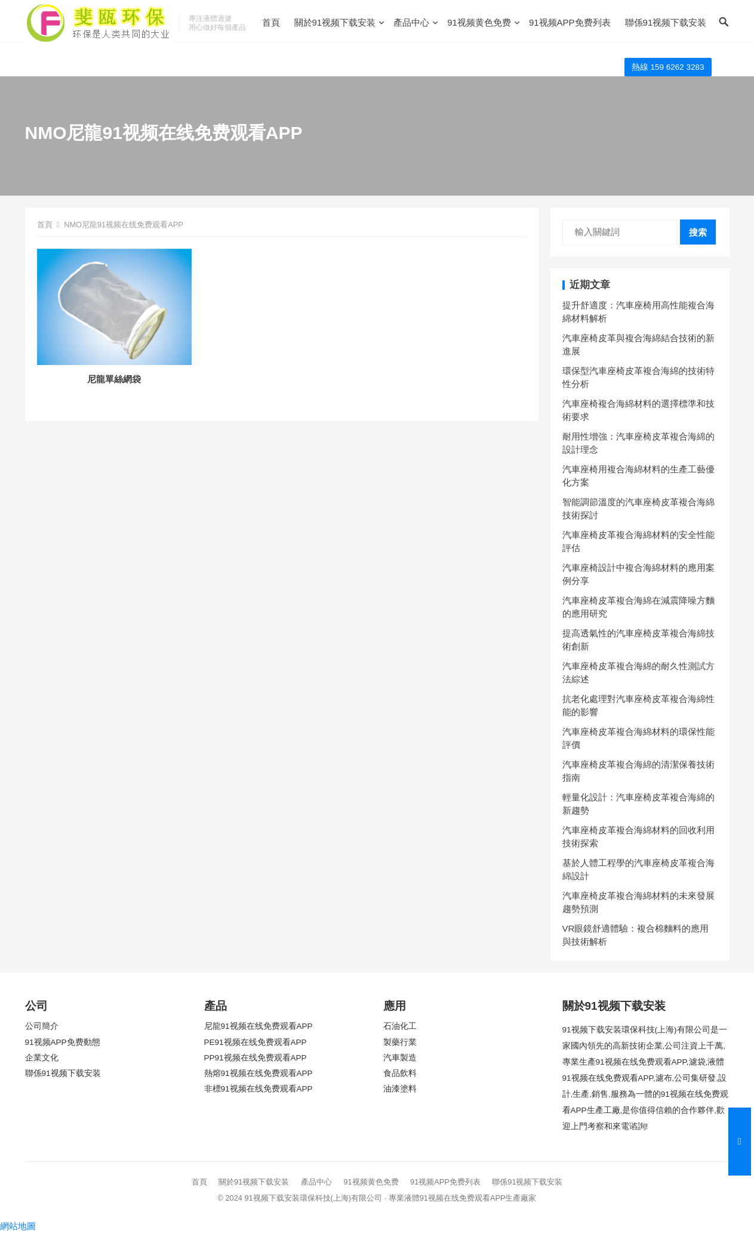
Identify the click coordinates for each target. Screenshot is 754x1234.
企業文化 (42, 1057)
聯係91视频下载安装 (666, 22)
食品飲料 (400, 1073)
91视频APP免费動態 (62, 1042)
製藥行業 (400, 1042)
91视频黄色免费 (479, 22)
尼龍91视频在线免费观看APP (258, 1026)
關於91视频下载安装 (335, 22)
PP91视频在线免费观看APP (255, 1057)
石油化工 (400, 1026)
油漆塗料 (400, 1088)
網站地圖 (18, 1226)
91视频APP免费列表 (570, 22)
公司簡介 (42, 1026)
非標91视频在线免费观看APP (258, 1088)
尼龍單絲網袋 (114, 379)
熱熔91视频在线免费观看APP (258, 1073)
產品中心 (411, 22)
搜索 (698, 232)
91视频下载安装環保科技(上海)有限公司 (313, 1197)
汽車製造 (400, 1057)
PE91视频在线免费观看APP (255, 1042)
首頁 (271, 22)
